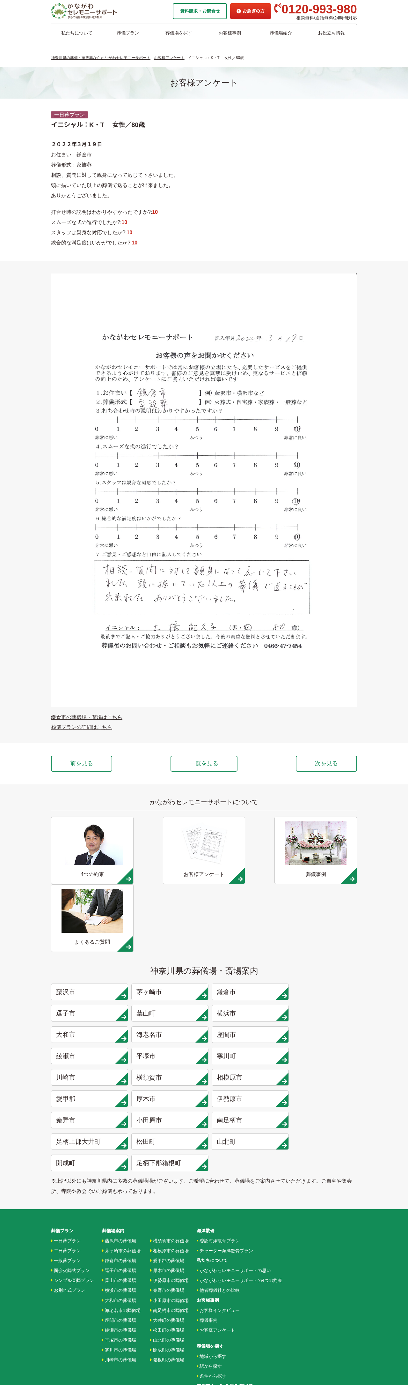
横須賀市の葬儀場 (169, 1128)
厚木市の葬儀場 (167, 1158)
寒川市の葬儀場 (119, 1238)
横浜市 (167, 947)
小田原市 (322, 1011)
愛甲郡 (322, 990)
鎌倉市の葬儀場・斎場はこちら (86, 717)
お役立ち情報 (331, 32)
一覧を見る (204, 763)
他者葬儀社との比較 (218, 1178)
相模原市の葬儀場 (169, 1139)
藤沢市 (90, 926)
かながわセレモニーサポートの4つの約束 (239, 1168)
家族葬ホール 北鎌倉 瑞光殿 (225, 1274)
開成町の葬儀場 (167, 1238)
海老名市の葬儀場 (121, 1198)
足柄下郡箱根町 (167, 1054)
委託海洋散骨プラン (218, 1128)
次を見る (325, 763)
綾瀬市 (167, 968)
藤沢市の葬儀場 (119, 1128)
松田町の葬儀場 (167, 1218)
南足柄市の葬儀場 (169, 1198)
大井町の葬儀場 (167, 1208)
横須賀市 (167, 990)
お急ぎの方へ (210, 1303)
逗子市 (322, 926)
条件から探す (211, 1264)
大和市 (244, 947)
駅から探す (209, 1254)
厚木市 (90, 1011)
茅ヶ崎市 (167, 926)
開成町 (90, 1054)
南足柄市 (90, 1033)
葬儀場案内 (113, 1118)
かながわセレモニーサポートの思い (234, 1158)
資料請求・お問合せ (200, 11)
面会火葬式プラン (70, 1158)
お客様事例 (230, 32)
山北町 (322, 1033)
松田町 (244, 1033)
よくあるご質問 (212, 1313)
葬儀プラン (128, 32)
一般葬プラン (66, 1148)
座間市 (90, 968)
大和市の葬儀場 (119, 1188)
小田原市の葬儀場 (169, 1188)
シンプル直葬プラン (72, 1168)
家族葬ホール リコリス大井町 (226, 1284)
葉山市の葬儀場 (119, 1168)
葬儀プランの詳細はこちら (81, 727)
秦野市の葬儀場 (167, 1178)
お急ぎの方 (251, 11)
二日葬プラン (66, 1139)
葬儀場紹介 (281, 32)
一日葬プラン (69, 114)
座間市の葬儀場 (119, 1208)
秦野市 (244, 1011)
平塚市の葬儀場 (119, 1228)
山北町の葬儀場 (167, 1228)
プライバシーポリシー (219, 1323)
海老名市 (322, 947)
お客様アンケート (216, 1218)
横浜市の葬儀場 (119, 1178)
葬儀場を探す (178, 32)
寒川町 (322, 968)
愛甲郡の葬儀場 (167, 1148)
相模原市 (244, 990)
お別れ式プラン (68, 1178)
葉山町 (90, 947)
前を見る (82, 763)
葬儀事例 (207, 1208)
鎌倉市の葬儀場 (119, 1148)
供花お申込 (208, 1333)
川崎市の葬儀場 (119, 1248)
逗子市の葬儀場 (119, 1158)
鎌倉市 (84, 154)
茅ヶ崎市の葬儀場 (121, 1139)
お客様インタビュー (218, 1198)
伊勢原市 (167, 1011)
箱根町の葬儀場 (167, 1248)
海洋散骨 (206, 1118)
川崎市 (90, 990)
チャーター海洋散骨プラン (225, 1139)
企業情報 (206, 1294)
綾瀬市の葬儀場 (119, 1218)
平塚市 (244, 968)
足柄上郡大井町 (167, 1033)
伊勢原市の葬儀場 (169, 1168)
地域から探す (211, 1244)
